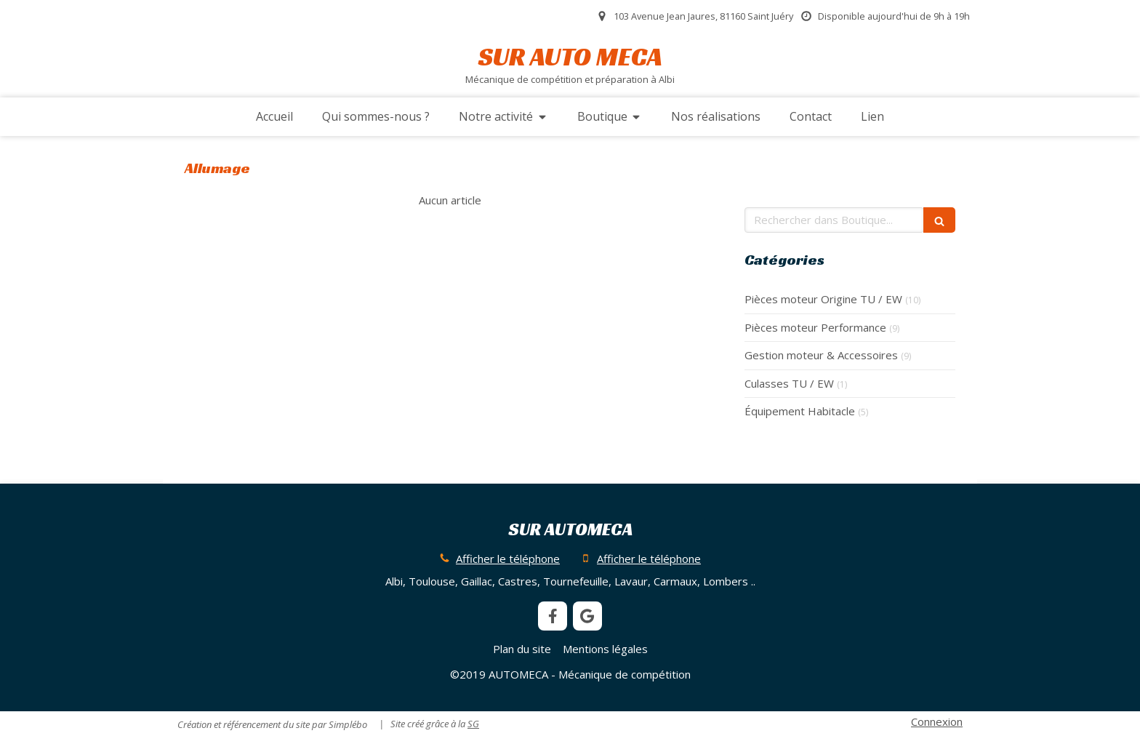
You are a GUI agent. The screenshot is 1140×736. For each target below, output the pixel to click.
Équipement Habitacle (799, 411)
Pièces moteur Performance (815, 327)
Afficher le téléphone (508, 558)
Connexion (937, 721)
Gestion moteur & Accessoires (821, 355)
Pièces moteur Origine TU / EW (823, 299)
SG (473, 723)
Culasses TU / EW (789, 383)
